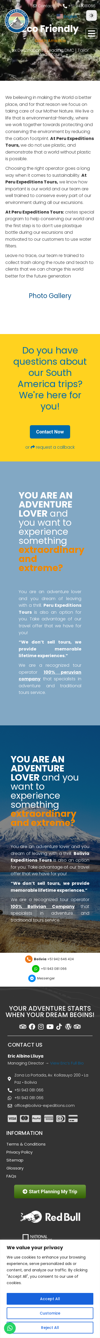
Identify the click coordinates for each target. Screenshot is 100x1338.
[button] (91, 33)
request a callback (55, 447)
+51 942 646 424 (54, 959)
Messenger (46, 978)
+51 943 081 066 (54, 968)
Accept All (50, 1298)
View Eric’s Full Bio (67, 1063)
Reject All (50, 1327)
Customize (50, 1313)
